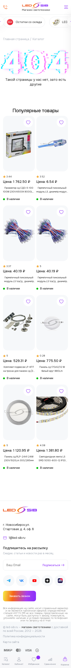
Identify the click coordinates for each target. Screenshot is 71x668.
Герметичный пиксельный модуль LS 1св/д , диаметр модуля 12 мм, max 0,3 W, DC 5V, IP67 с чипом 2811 (52, 279)
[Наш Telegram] (8, 581)
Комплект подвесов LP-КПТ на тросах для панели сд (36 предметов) (19, 369)
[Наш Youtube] (34, 581)
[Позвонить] (5, 7)
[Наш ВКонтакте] (21, 581)
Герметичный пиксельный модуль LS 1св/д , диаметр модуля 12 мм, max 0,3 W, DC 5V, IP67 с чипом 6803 (19, 279)
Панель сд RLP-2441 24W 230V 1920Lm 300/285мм (19, 458)
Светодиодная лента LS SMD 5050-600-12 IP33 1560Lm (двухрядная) (52, 459)
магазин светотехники (36, 627)
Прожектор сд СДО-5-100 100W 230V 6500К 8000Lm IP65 (19, 190)
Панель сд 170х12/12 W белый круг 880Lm (52, 369)
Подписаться (51, 565)
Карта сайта (11, 642)
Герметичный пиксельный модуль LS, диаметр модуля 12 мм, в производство (52, 190)
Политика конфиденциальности (24, 636)
